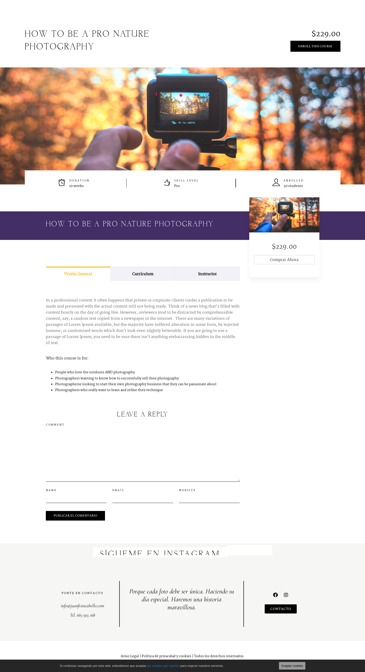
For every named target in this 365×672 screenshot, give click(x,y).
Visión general (78, 274)
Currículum (142, 274)
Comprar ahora (284, 260)
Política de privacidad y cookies (166, 656)
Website (187, 490)
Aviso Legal (130, 656)
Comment (55, 425)
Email (118, 490)
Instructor (207, 274)
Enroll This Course (315, 46)
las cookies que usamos (163, 666)
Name (51, 490)
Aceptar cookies (292, 666)
